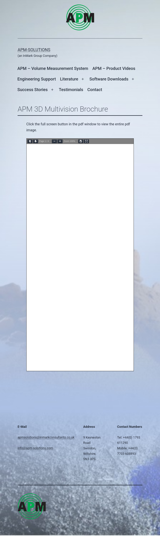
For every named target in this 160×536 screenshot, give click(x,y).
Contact (94, 89)
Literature (69, 79)
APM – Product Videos (113, 68)
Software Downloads (108, 79)
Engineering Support (36, 79)
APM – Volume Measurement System (52, 68)
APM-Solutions (34, 49)
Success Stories (32, 89)
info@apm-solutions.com (35, 448)
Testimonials (71, 89)
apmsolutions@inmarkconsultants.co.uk (46, 437)
